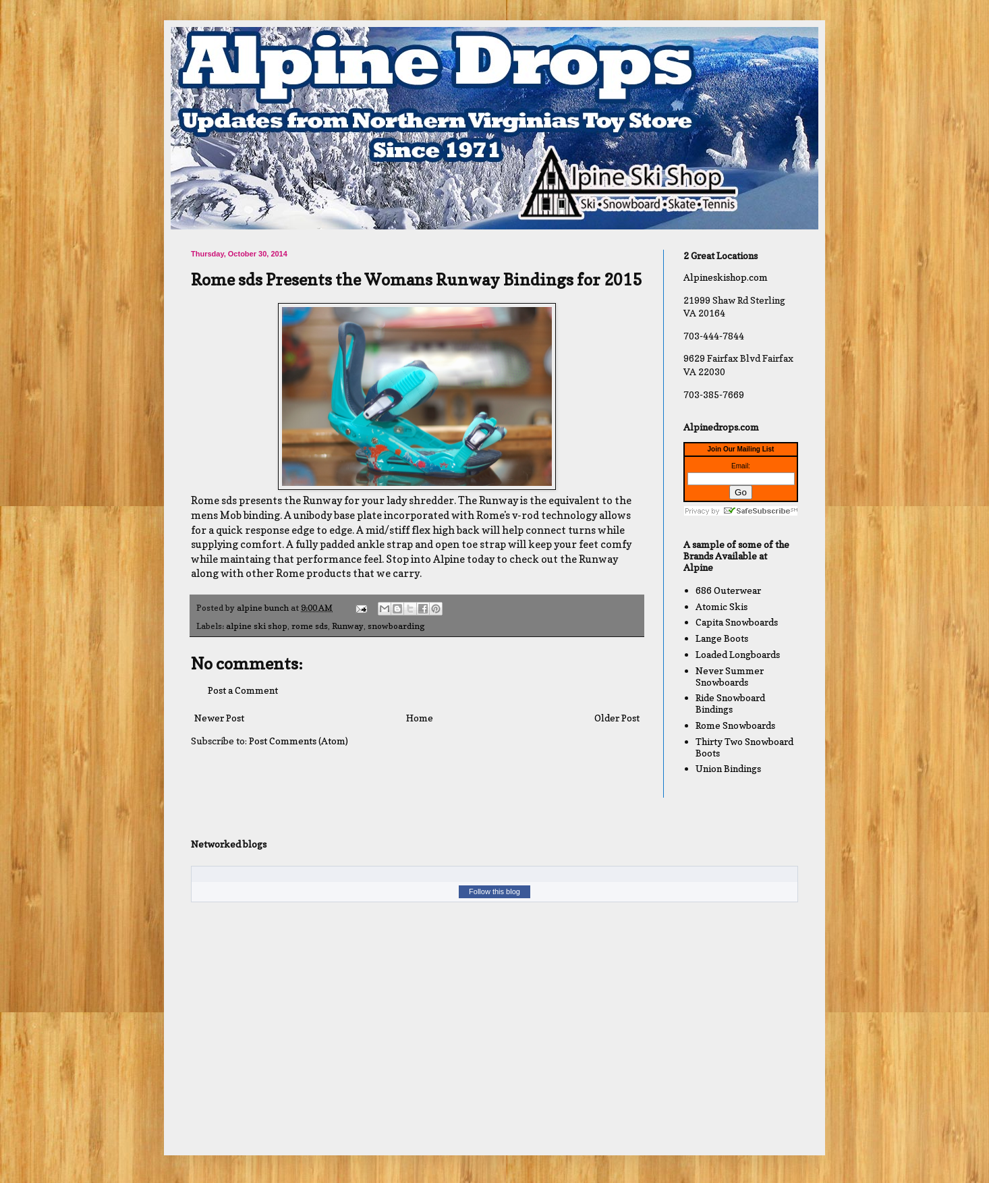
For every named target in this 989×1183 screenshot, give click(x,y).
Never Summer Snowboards (730, 676)
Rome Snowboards (735, 725)
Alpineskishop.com (725, 277)
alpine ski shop (256, 626)
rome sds (309, 626)
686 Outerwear (728, 590)
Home (419, 717)
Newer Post (219, 717)
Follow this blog (494, 891)
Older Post (617, 717)
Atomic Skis (721, 606)
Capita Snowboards (737, 622)
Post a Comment (243, 690)
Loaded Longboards (738, 654)
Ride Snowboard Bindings (730, 703)
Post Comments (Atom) (298, 740)
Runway (348, 626)
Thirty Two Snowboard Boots (744, 747)
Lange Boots (722, 638)
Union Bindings (728, 768)
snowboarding (396, 626)
